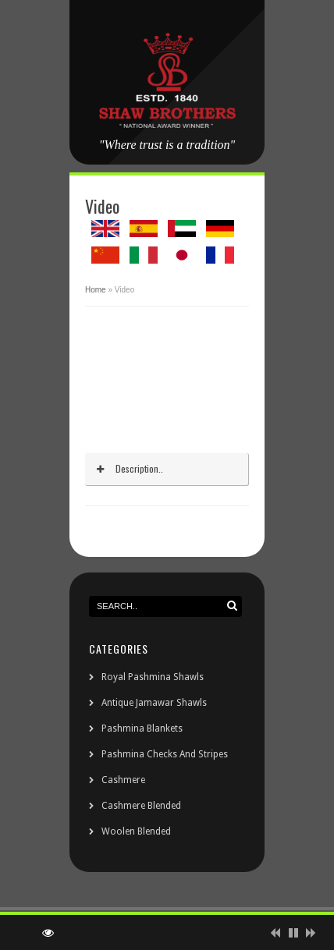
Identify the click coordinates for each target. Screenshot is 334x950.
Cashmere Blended (141, 805)
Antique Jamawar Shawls (154, 702)
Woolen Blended (136, 831)
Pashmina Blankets (142, 728)
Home (95, 289)
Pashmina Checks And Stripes (164, 754)
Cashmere (123, 780)
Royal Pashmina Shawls (152, 677)
